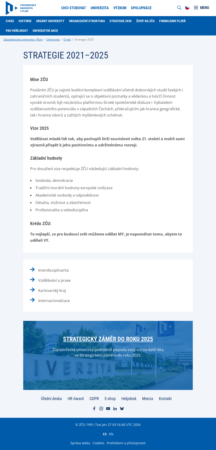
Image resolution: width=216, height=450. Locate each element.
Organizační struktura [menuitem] (87, 21)
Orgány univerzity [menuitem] (50, 21)
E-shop (110, 398)
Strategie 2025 (84, 39)
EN (111, 434)
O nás (67, 39)
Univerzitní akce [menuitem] (45, 30)
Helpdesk (128, 398)
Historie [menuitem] (25, 21)
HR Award (76, 398)
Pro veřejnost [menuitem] (17, 30)
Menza (147, 398)
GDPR (94, 398)
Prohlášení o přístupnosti (126, 443)
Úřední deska (51, 398)
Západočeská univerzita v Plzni (23, 39)
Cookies (98, 443)
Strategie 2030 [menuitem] (120, 21)
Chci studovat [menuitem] (73, 8)
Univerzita (53, 39)
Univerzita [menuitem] (100, 8)
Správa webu (80, 443)
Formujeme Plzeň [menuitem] (172, 21)
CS (105, 434)
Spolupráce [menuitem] (141, 8)
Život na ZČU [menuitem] (145, 21)
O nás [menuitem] (10, 21)
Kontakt (165, 398)
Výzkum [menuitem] (119, 8)
